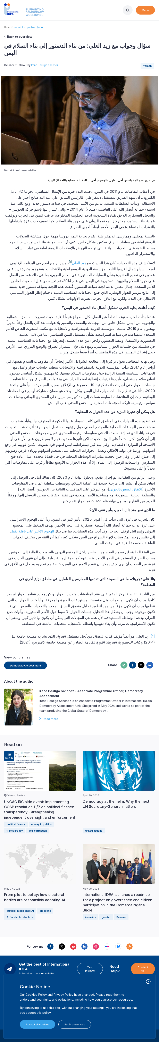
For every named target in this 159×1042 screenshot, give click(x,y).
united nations (93, 830)
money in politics (41, 824)
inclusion (90, 917)
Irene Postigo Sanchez (44, 65)
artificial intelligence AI (20, 910)
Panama (121, 917)
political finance (16, 824)
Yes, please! (90, 969)
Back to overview (19, 36)
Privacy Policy (63, 995)
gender (106, 917)
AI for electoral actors (20, 917)
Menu (145, 10)
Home (7, 27)
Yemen (147, 65)
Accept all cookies (37, 1024)
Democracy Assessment (25, 665)
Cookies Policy (36, 995)
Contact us (143, 969)
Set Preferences (74, 1024)
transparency (15, 830)
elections (45, 910)
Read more (50, 719)
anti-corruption (37, 830)
